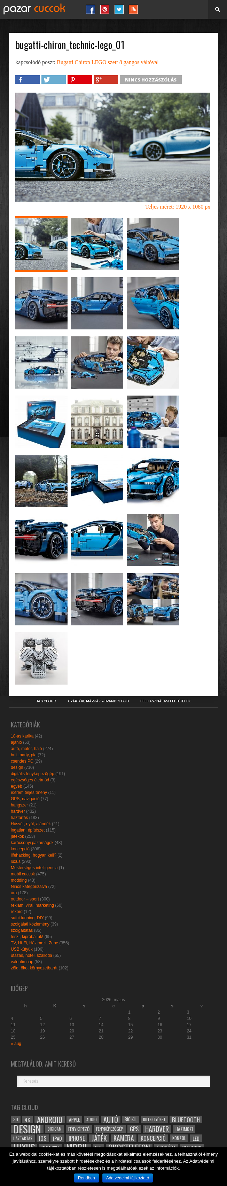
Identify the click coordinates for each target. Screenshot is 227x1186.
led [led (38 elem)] (196, 1138)
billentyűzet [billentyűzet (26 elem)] (154, 1119)
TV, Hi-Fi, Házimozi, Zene (34, 943)
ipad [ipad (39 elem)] (57, 1138)
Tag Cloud (46, 701)
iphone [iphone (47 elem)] (77, 1138)
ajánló (16, 742)
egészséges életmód (30, 780)
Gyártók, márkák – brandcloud (98, 701)
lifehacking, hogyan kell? (33, 855)
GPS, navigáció (25, 798)
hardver (18, 811)
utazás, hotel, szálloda (31, 955)
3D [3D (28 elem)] (15, 1119)
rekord (17, 911)
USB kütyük (22, 949)
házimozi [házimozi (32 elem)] (184, 1128)
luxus (16, 861)
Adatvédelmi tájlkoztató (127, 1178)
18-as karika (22, 736)
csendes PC (22, 761)
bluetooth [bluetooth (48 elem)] (186, 1119)
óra (14, 892)
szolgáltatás (22, 930)
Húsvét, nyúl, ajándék (31, 823)
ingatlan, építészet (28, 830)
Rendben (86, 1178)
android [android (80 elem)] (49, 1119)
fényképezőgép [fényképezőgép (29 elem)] (109, 1128)
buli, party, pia (24, 754)
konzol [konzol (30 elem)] (179, 1138)
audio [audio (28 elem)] (91, 1119)
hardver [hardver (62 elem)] (157, 1129)
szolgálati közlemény (30, 924)
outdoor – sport (25, 899)
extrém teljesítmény (29, 792)
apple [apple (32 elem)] (74, 1119)
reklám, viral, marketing (32, 905)
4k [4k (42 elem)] (27, 1119)
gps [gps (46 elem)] (134, 1129)
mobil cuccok (23, 874)
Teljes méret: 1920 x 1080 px (177, 207)
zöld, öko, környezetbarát (34, 968)
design (17, 767)
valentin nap (22, 961)
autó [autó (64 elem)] (110, 1119)
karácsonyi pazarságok (32, 842)
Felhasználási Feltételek (165, 701)
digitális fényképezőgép (32, 773)
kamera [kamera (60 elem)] (124, 1138)
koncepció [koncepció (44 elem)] (153, 1138)
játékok (17, 836)
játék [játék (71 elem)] (99, 1138)
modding (19, 880)
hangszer (19, 805)
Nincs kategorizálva (29, 886)
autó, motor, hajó (26, 748)
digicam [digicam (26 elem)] (55, 1129)
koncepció (20, 848)
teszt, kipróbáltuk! (27, 936)
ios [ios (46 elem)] (42, 1138)
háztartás (19, 817)
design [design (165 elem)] (27, 1129)
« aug (16, 1043)
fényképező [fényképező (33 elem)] (78, 1128)
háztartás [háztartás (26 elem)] (22, 1138)
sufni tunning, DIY (27, 917)
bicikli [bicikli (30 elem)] (130, 1119)
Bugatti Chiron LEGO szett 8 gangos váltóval (107, 62)
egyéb (16, 786)
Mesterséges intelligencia (34, 867)
